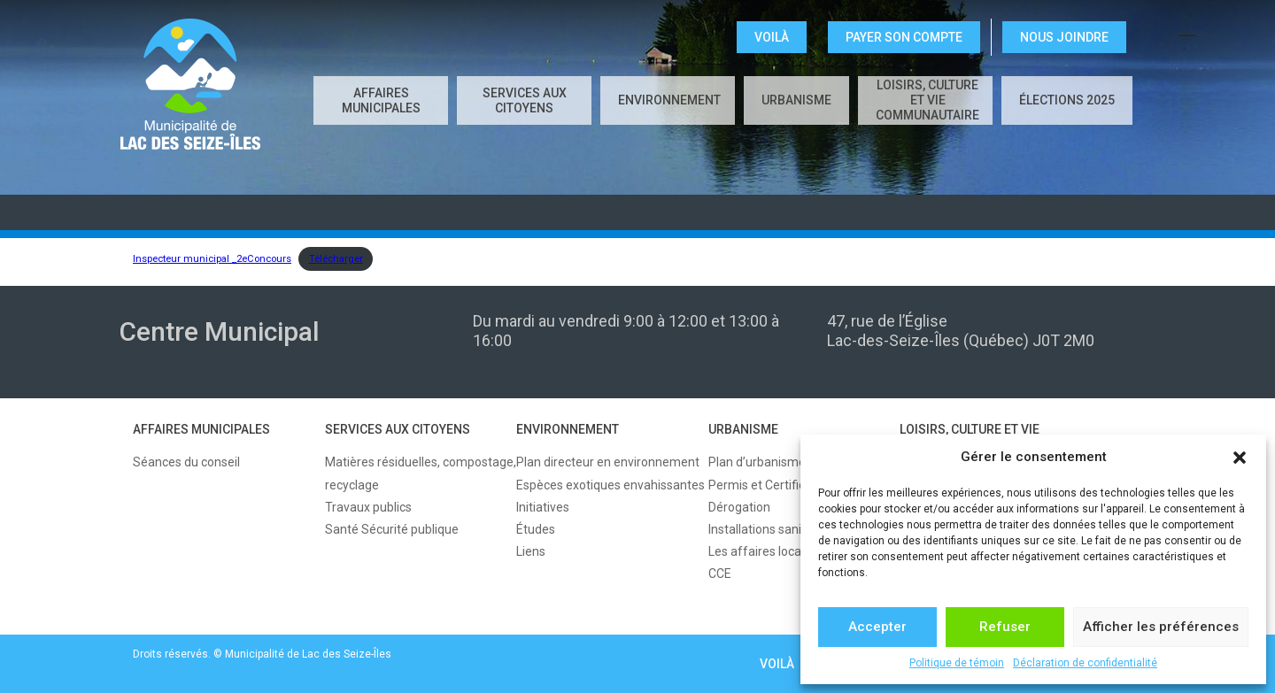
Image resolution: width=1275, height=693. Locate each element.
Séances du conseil (186, 462)
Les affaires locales (762, 551)
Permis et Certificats (765, 485)
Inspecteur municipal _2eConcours (212, 259)
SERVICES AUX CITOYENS (525, 100)
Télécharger (336, 259)
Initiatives (542, 507)
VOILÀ (771, 37)
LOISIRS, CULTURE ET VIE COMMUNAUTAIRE (927, 100)
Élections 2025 (1067, 100)
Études (535, 529)
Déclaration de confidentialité (1085, 663)
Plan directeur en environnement (607, 462)
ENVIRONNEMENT (669, 100)
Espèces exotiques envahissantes (610, 485)
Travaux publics (368, 507)
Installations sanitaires (770, 529)
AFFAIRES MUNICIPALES (381, 100)
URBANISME (796, 100)
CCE (719, 573)
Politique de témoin (956, 663)
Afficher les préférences (1161, 627)
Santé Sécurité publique (392, 529)
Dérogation (739, 507)
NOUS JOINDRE (1064, 37)
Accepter (877, 627)
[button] (1239, 457)
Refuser (1005, 627)
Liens (530, 551)
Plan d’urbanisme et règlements (797, 462)
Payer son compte (904, 37)
